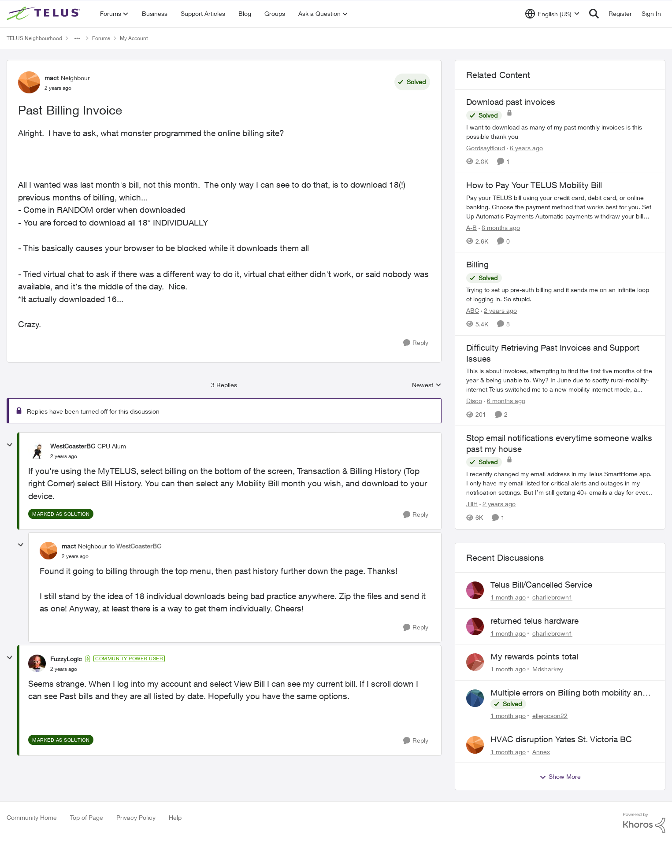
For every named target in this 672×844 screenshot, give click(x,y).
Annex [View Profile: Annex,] (541, 751)
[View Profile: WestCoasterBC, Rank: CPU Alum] (37, 450)
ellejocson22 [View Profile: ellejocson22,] (550, 715)
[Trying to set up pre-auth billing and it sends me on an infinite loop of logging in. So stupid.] (560, 294)
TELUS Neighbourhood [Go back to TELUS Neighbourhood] (34, 38)
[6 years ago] (525, 147)
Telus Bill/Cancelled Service (541, 584)
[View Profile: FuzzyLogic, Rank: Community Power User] (37, 663)
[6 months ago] (504, 400)
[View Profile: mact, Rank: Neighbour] (29, 82)
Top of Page (86, 817)
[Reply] (415, 343)
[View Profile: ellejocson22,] (475, 698)
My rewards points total (534, 656)
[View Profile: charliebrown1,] (475, 590)
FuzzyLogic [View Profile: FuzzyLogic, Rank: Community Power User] (66, 659)
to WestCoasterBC (135, 546)
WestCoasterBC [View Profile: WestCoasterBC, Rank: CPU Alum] (72, 446)
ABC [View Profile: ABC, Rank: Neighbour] (472, 310)
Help (175, 817)
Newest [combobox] (427, 385)
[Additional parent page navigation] (77, 38)
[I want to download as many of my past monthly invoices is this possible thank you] (560, 131)
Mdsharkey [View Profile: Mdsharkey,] (547, 669)
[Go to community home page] (44, 14)
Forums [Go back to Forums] (101, 38)
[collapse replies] (9, 445)
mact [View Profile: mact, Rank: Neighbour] (52, 77)
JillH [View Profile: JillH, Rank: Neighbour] (472, 504)
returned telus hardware (534, 621)
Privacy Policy (136, 817)
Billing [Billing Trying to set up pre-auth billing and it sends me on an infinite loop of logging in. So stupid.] (477, 264)
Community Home (32, 817)
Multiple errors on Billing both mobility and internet (568, 693)
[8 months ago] (499, 227)
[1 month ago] (508, 597)
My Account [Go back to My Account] (134, 38)
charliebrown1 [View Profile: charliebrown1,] (552, 597)
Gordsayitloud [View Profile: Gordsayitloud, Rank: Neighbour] (485, 148)
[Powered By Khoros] (644, 823)
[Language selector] (552, 13)
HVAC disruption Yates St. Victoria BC (561, 739)
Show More (560, 777)
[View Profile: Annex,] (475, 745)
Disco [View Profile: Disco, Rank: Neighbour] (474, 400)
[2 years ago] (499, 310)
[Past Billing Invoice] (63, 456)
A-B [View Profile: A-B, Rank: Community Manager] (471, 227)
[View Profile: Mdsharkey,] (475, 662)
